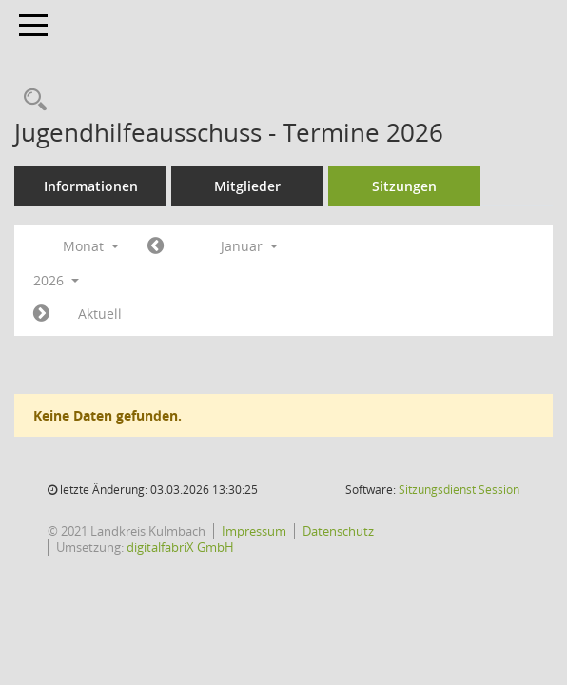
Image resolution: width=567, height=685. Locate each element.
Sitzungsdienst (459, 489)
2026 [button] (56, 280)
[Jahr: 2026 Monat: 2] (41, 314)
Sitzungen (404, 186)
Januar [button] (249, 246)
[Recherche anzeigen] (30, 100)
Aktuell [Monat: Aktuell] (100, 313)
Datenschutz (338, 530)
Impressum (254, 530)
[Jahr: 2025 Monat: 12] (155, 246)
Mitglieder (247, 186)
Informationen (91, 186)
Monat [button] (91, 246)
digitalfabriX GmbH (180, 547)
